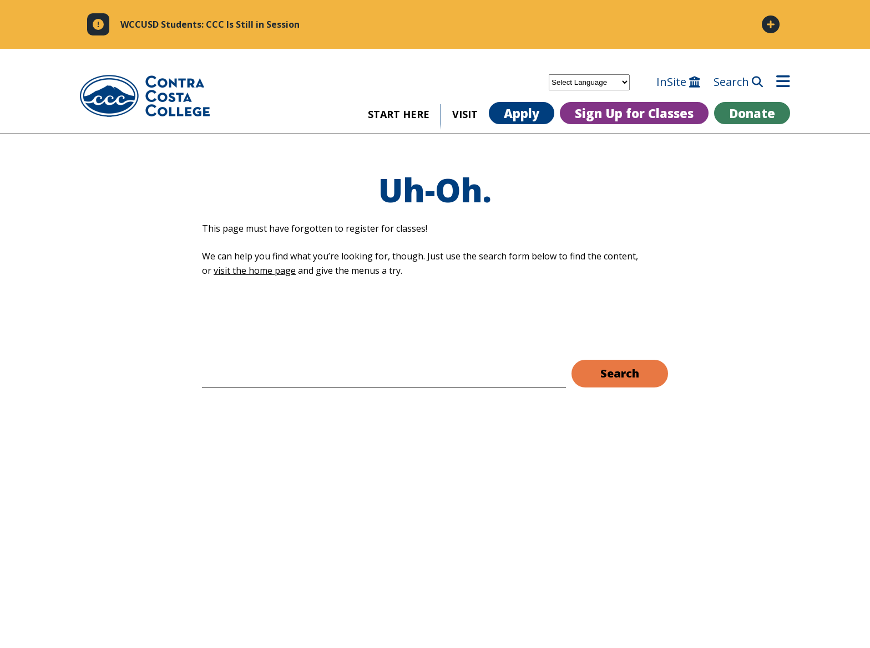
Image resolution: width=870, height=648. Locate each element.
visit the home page (255, 270)
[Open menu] (783, 82)
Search (738, 82)
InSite (678, 82)
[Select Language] (589, 82)
